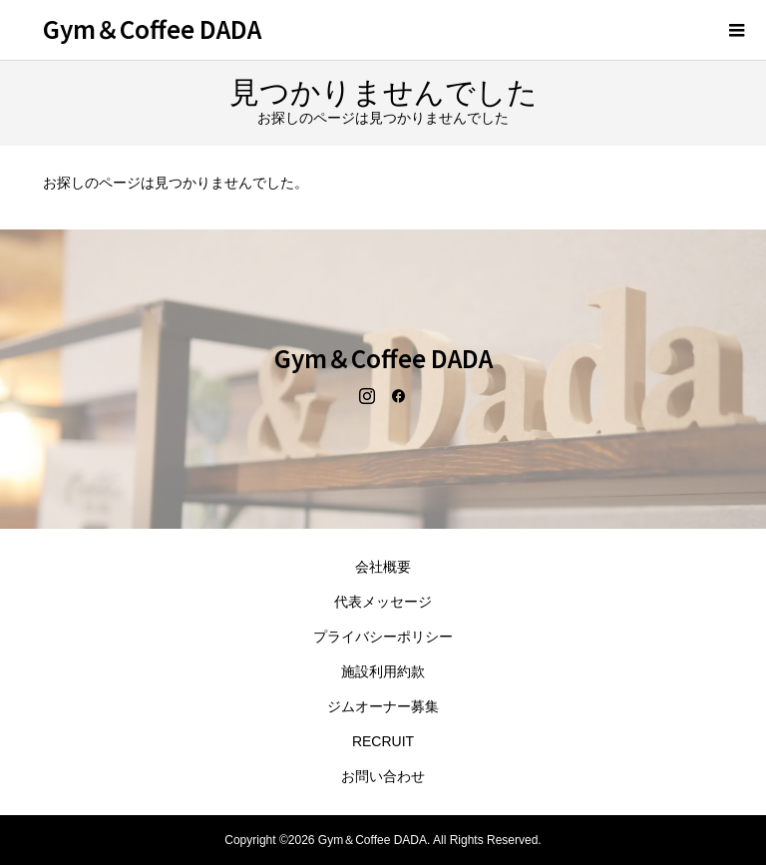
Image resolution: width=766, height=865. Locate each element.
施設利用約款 (383, 671)
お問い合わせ (383, 776)
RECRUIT (383, 741)
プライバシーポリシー (383, 637)
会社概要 (383, 567)
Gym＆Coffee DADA (152, 28)
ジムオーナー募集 (383, 706)
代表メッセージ (383, 602)
